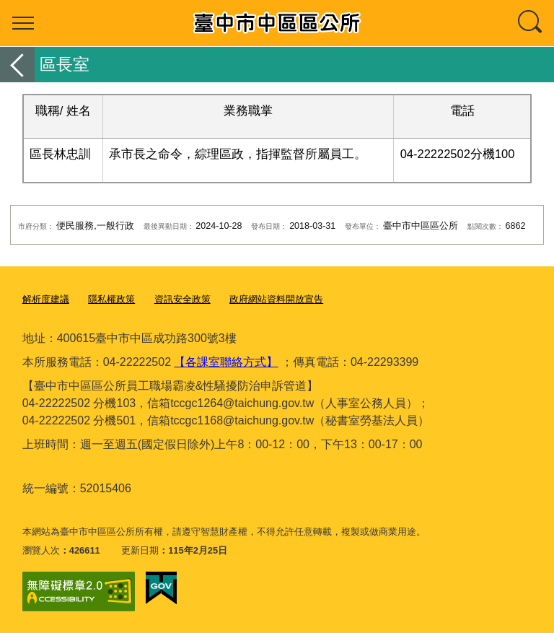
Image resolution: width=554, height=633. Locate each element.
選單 (23, 23)
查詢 (531, 23)
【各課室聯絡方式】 (226, 362)
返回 (17, 64)
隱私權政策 (111, 299)
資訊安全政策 (182, 299)
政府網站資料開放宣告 (276, 299)
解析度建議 (45, 299)
